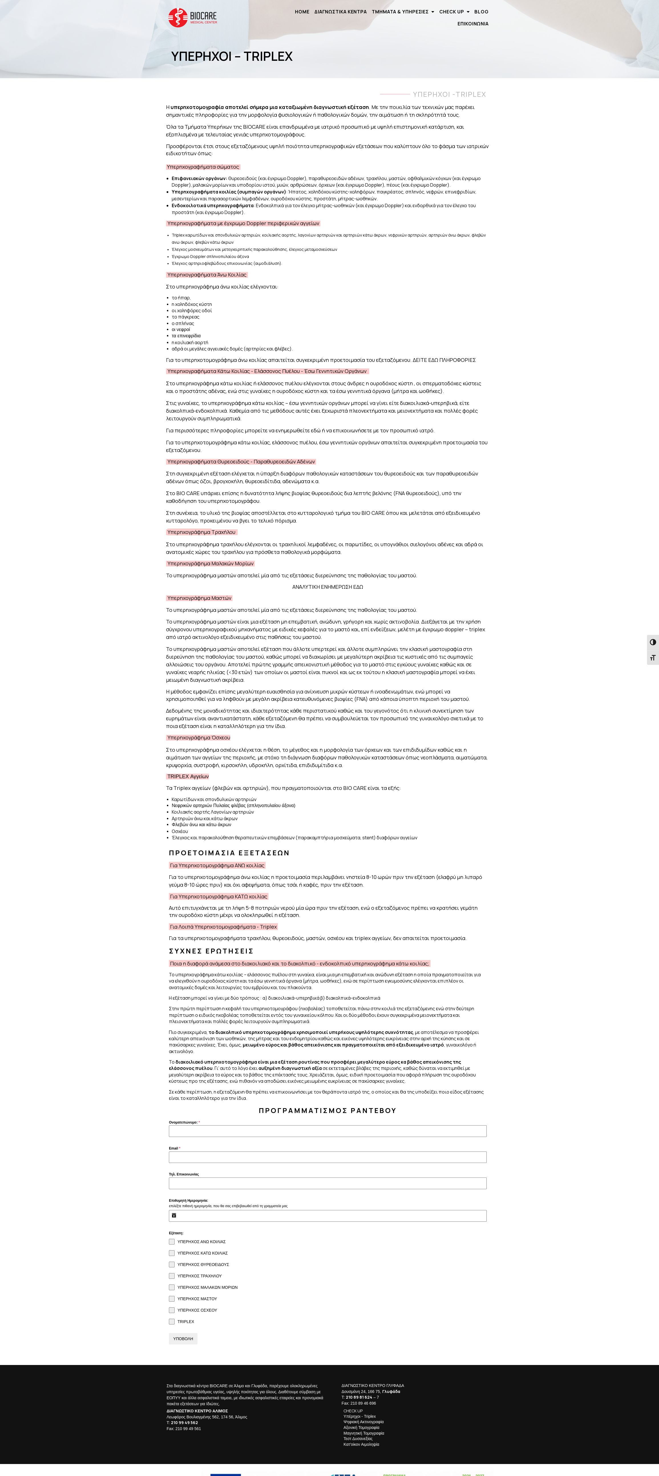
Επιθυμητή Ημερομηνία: (187, 1193)
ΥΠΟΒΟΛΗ (183, 1331)
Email (174, 1141)
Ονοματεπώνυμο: (183, 1115)
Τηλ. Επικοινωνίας (183, 1167)
